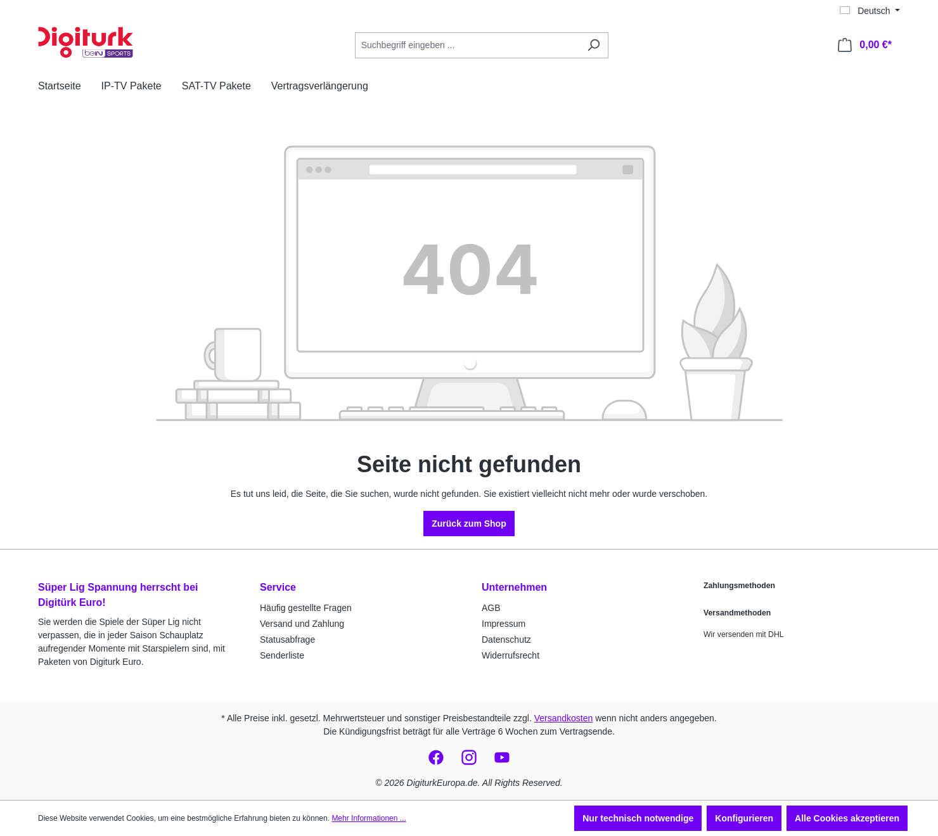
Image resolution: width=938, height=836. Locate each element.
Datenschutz (506, 639)
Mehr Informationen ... (368, 818)
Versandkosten (563, 718)
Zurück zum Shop (469, 523)
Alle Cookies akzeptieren (847, 818)
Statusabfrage (287, 639)
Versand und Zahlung (302, 624)
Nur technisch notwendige (637, 818)
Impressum (503, 624)
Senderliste (282, 655)
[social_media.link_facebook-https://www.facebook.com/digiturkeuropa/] (436, 757)
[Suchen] (593, 45)
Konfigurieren (744, 818)
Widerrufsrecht (510, 655)
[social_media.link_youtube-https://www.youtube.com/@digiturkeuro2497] (502, 757)
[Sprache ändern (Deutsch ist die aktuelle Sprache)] (870, 11)
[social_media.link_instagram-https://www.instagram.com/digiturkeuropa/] (469, 757)
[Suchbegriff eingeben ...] (467, 45)
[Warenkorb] (865, 45)
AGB (491, 608)
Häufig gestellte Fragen (306, 608)
